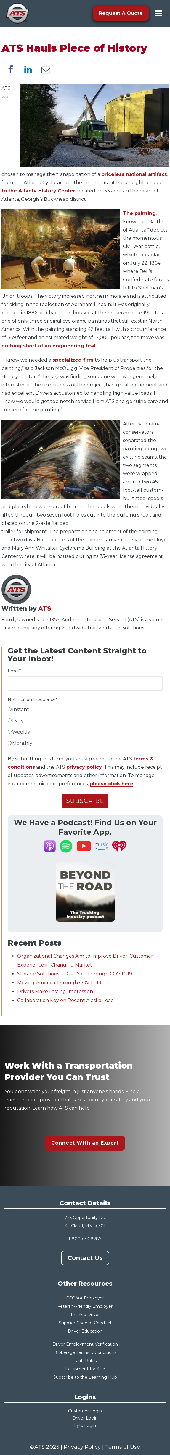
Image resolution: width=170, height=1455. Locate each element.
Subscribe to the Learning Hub (85, 1377)
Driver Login (85, 1418)
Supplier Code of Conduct (85, 1322)
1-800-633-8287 (85, 1239)
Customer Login (85, 1411)
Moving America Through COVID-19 (59, 982)
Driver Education (85, 1331)
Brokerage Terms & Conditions (85, 1352)
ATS (44, 608)
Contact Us (85, 1257)
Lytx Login (85, 1425)
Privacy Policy (82, 1447)
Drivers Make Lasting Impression (55, 991)
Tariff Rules (85, 1360)
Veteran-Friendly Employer (85, 1306)
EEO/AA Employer (85, 1298)
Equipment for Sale (85, 1369)
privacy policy (84, 767)
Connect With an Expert (85, 1143)
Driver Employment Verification (85, 1344)
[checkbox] (85, 727)
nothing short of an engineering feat (48, 346)
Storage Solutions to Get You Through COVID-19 (74, 974)
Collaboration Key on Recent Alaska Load (65, 1000)
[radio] (85, 710)
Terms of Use (122, 1447)
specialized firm (73, 360)
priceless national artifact (134, 174)
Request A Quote (121, 13)
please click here (111, 783)
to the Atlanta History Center (38, 191)
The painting (139, 213)
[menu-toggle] (158, 13)
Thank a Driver (85, 1314)
